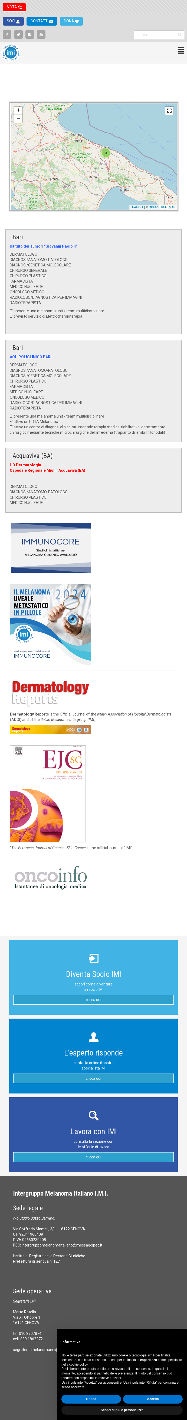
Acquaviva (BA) (32, 456)
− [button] (18, 119)
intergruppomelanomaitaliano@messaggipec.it (62, 1245)
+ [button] (18, 111)
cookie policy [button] (78, 1364)
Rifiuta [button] (91, 1399)
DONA (69, 21)
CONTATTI (40, 21)
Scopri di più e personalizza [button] (122, 1410)
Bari (17, 237)
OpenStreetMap (162, 207)
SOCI (11, 21)
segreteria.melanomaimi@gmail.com (45, 1350)
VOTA (12, 7)
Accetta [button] (153, 1399)
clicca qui (93, 1000)
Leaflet (136, 207)
